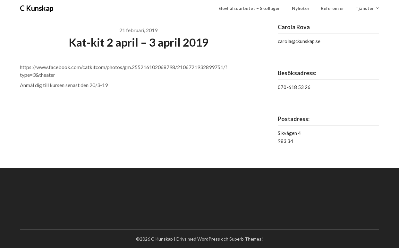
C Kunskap (37, 8)
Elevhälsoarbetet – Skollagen (249, 8)
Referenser (332, 8)
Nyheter (301, 8)
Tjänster (364, 8)
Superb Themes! (246, 239)
